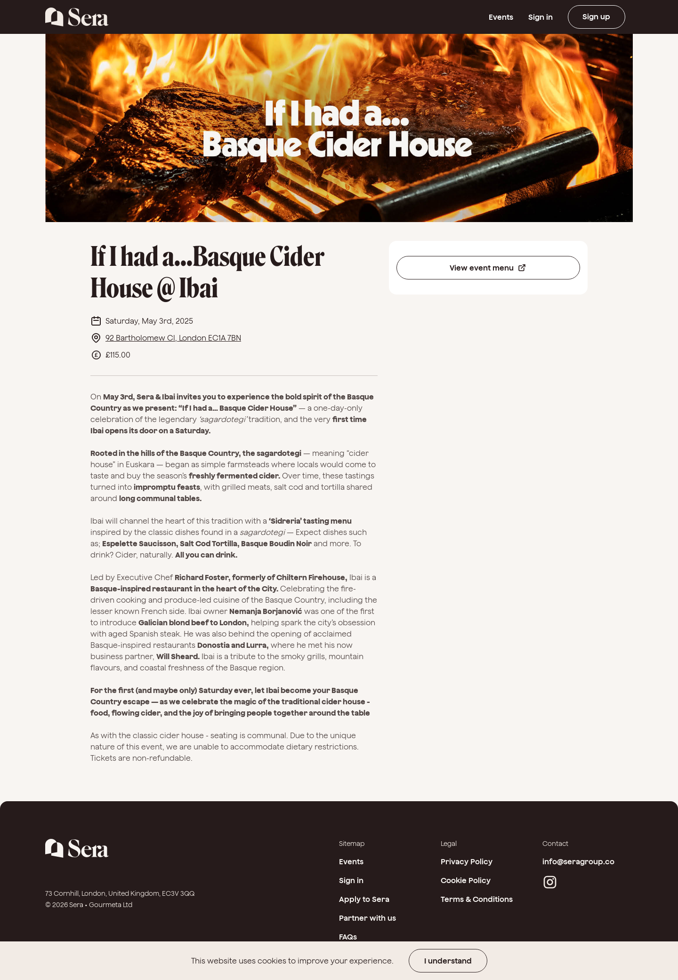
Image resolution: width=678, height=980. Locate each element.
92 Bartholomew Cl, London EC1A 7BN (173, 338)
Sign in (539, 17)
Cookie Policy (466, 880)
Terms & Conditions (477, 899)
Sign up (596, 17)
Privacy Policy (466, 861)
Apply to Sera (364, 899)
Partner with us (367, 918)
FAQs (348, 936)
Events (499, 17)
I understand (448, 960)
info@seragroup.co (578, 861)
